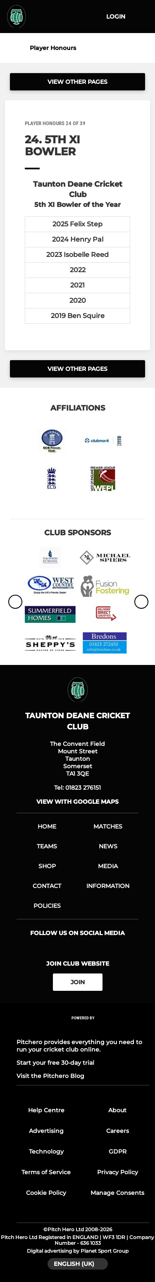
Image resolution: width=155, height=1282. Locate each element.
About (117, 1110)
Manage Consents (117, 1193)
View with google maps (77, 802)
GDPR (117, 1151)
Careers (117, 1131)
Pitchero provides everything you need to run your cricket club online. (79, 1045)
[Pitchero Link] (83, 1029)
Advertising (46, 1131)
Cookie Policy (46, 1193)
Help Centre (46, 1110)
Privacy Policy (117, 1172)
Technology (46, 1151)
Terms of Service (46, 1172)
